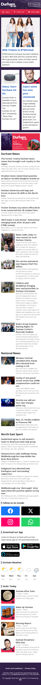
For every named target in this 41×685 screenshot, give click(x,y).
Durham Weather (12, 562)
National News (10, 353)
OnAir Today (9, 586)
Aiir (20, 680)
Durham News (10, 154)
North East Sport (12, 434)
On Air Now (34, 5)
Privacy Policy (30, 668)
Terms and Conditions (14, 668)
